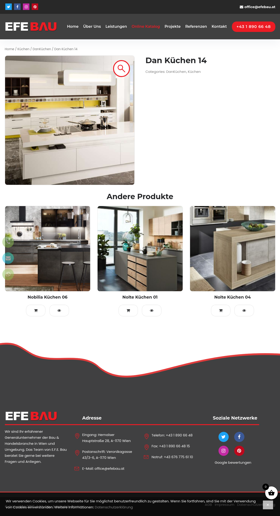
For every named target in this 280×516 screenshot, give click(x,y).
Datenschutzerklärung (114, 507)
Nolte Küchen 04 (232, 297)
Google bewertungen (233, 462)
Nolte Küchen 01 (139, 297)
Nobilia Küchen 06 (47, 297)
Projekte (173, 26)
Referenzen (196, 26)
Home (73, 26)
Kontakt (219, 26)
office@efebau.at (259, 7)
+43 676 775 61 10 (178, 456)
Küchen (24, 49)
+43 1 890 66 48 (179, 435)
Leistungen (116, 26)
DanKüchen (42, 49)
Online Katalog (146, 26)
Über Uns (92, 26)
